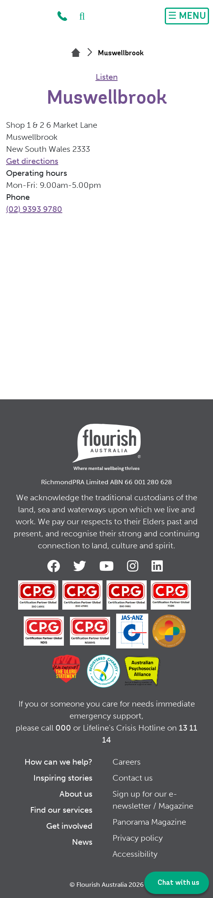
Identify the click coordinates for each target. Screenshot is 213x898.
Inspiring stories (62, 778)
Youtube (108, 566)
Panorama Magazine (149, 822)
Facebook (55, 566)
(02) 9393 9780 (34, 209)
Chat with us (177, 883)
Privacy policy (138, 838)
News (82, 842)
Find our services (61, 810)
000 (63, 728)
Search (78, 16)
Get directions (32, 161)
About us (75, 794)
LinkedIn (159, 566)
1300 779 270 (62, 16)
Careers (127, 762)
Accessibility (135, 854)
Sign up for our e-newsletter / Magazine (153, 800)
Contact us (133, 778)
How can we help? (58, 762)
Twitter (81, 566)
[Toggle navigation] (187, 16)
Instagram (134, 566)
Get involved (69, 826)
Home (26, 18)
